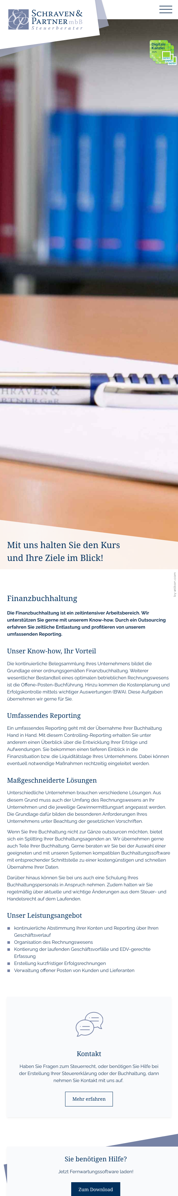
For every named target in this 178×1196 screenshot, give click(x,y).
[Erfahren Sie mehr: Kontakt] (89, 1099)
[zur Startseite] (45, 20)
